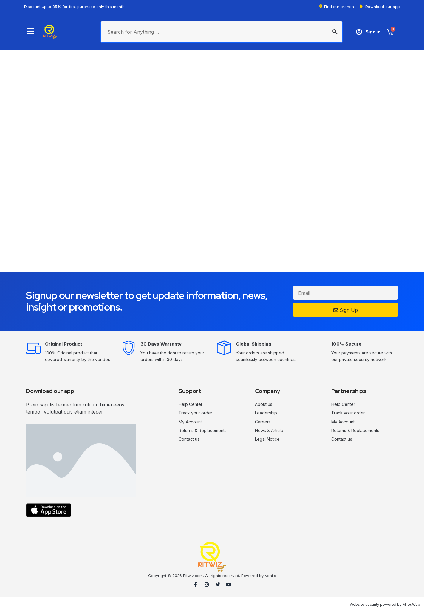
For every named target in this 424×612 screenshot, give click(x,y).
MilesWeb (411, 604)
